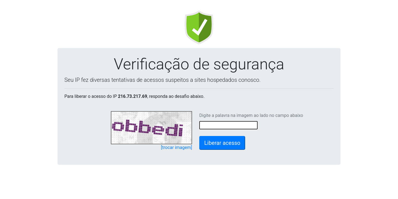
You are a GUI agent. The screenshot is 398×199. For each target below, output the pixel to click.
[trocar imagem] (176, 147)
